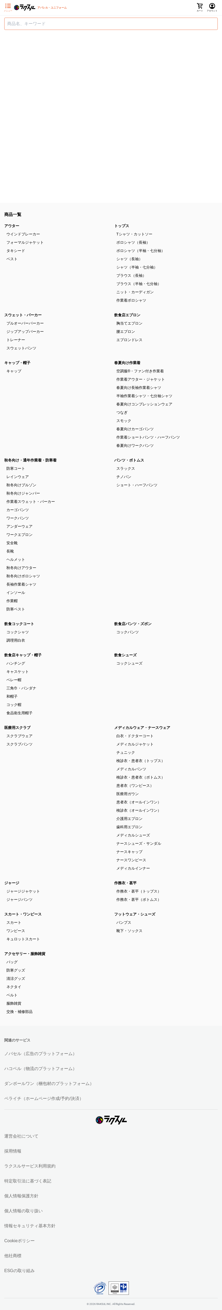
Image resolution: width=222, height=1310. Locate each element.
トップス (121, 226)
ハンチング (15, 663)
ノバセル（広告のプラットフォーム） (40, 1053)
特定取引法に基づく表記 (27, 1181)
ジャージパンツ (19, 899)
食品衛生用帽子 (19, 713)
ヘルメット (15, 559)
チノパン (123, 477)
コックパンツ (127, 632)
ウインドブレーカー (23, 234)
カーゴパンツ (17, 510)
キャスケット (17, 671)
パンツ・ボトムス (129, 460)
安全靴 (12, 543)
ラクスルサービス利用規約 (30, 1166)
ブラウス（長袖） (131, 275)
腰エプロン (125, 331)
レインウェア (17, 477)
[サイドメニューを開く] (8, 8)
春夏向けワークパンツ (135, 445)
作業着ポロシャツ (131, 300)
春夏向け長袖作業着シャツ (138, 387)
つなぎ (122, 412)
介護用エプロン (129, 818)
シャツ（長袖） (129, 259)
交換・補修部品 (19, 1011)
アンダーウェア (19, 526)
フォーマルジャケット (25, 242)
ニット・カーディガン (135, 292)
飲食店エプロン (127, 315)
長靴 (10, 551)
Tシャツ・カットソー (134, 234)
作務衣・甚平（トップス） (138, 891)
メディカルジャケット (135, 744)
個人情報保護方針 (21, 1196)
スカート (13, 922)
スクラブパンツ (19, 744)
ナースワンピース (131, 860)
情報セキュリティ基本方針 (30, 1226)
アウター (11, 226)
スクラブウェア (19, 736)
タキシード (15, 250)
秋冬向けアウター (21, 568)
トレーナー (15, 340)
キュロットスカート (23, 939)
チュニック (125, 752)
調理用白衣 (15, 640)
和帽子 (12, 696)
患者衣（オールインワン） (138, 802)
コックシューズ (129, 663)
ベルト (12, 995)
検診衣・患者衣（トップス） (140, 761)
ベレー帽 (13, 680)
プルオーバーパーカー (25, 323)
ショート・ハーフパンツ (136, 485)
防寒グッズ (15, 970)
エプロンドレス (129, 340)
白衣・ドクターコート (135, 736)
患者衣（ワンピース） (135, 785)
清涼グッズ (15, 978)
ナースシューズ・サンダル (138, 843)
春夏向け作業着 (127, 363)
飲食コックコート (19, 624)
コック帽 (13, 705)
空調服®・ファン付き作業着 (140, 371)
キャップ (13, 371)
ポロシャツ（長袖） (133, 242)
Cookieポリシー (19, 1240)
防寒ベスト (15, 609)
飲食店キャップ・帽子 (23, 655)
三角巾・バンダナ (21, 688)
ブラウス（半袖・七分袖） (138, 284)
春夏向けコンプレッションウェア (144, 404)
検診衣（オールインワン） (138, 810)
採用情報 (12, 1151)
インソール (15, 592)
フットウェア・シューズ (134, 914)
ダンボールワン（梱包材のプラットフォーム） (49, 1083)
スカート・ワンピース (23, 914)
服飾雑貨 (13, 1003)
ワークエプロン (19, 534)
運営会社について (21, 1136)
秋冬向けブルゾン (21, 485)
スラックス (125, 468)
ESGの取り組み (19, 1270)
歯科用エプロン (129, 827)
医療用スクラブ (17, 727)
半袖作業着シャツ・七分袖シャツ (144, 396)
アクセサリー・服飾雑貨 (24, 954)
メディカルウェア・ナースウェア (142, 727)
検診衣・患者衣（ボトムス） (140, 777)
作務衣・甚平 (125, 883)
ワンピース (15, 931)
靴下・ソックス (129, 931)
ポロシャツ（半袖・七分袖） (140, 250)
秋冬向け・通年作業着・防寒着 (30, 460)
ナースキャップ (129, 852)
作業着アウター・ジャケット (140, 379)
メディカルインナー (133, 868)
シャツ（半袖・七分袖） (136, 267)
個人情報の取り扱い (23, 1211)
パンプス (123, 922)
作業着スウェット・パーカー (30, 501)
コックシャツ (17, 632)
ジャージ (11, 883)
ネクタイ (13, 987)
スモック (123, 421)
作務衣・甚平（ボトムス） (138, 899)
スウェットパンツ (21, 348)
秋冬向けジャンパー (23, 493)
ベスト (12, 259)
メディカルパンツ (131, 769)
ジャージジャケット (23, 891)
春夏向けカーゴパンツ (135, 429)
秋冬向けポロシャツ (23, 576)
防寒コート (15, 468)
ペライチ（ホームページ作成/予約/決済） (44, 1098)
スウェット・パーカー (23, 315)
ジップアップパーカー (25, 331)
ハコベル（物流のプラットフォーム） (40, 1068)
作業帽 (12, 601)
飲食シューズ (125, 655)
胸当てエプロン (129, 323)
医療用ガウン (127, 794)
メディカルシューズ (133, 835)
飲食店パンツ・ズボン (133, 624)
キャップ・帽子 (17, 363)
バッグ (12, 962)
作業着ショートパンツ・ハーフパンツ (148, 437)
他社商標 (12, 1255)
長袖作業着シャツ (21, 584)
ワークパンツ (17, 518)
